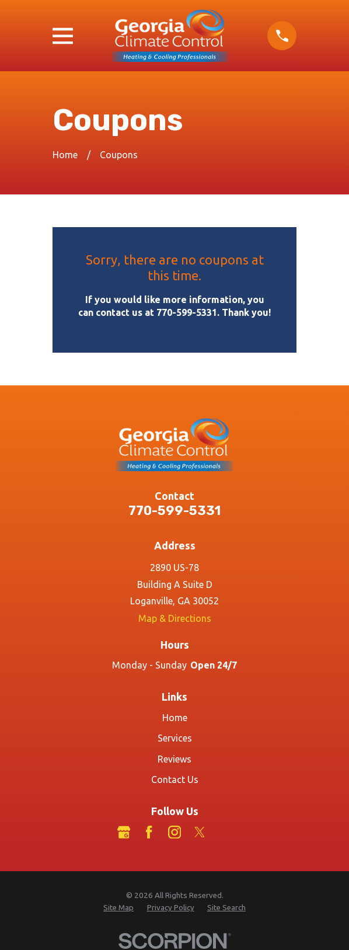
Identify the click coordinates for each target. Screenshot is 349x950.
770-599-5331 (174, 510)
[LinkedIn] (225, 832)
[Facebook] (148, 832)
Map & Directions (174, 618)
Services (175, 738)
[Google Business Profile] (123, 832)
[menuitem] (118, 908)
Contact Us (174, 779)
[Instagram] (174, 832)
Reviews (174, 759)
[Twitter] (199, 832)
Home (174, 717)
